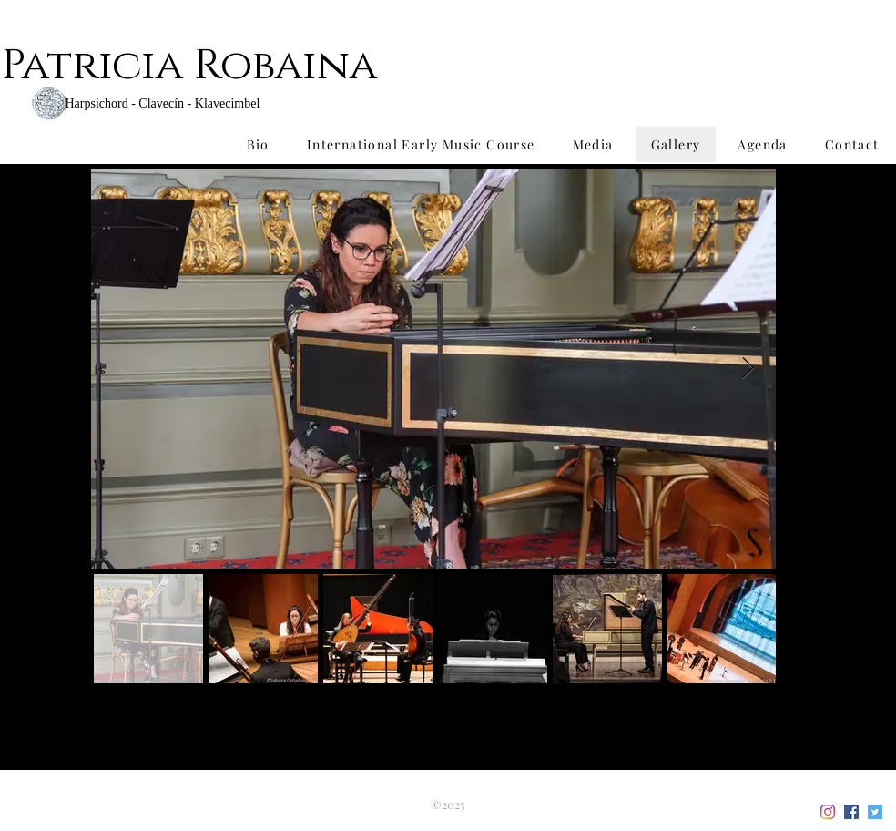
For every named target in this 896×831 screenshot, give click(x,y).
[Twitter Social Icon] (875, 812)
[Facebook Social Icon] (851, 812)
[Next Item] (748, 368)
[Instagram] (827, 812)
